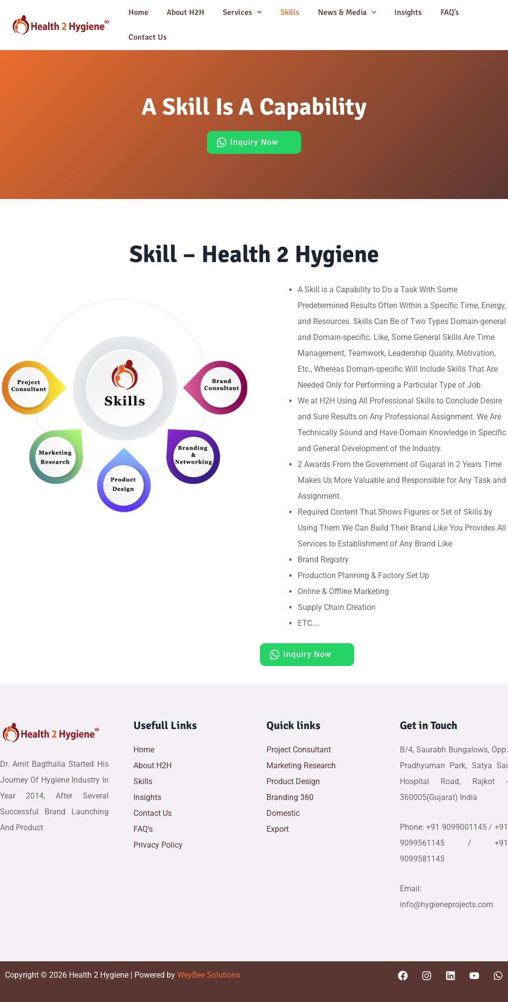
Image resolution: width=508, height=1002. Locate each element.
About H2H (181, 12)
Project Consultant (298, 749)
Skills (280, 12)
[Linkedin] (450, 976)
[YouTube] (474, 976)
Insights (393, 12)
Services (235, 12)
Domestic (283, 813)
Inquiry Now (254, 142)
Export (277, 829)
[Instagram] (427, 976)
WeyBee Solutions (207, 975)
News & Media (335, 12)
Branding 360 (290, 797)
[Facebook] (403, 976)
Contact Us (146, 37)
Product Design (293, 781)
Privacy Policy (158, 845)
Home (137, 12)
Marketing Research (301, 765)
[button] (250, 12)
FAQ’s (432, 12)
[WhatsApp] (498, 976)
